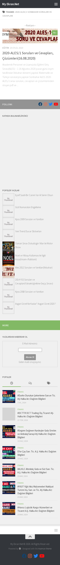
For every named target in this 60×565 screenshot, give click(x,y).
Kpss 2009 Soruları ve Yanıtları (29, 219)
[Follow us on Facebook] (40, 104)
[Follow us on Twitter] (50, 104)
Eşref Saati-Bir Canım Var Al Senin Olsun (34, 195)
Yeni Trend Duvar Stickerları (28, 231)
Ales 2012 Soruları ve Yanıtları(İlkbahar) (33, 267)
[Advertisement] (30, 150)
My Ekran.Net (10, 4)
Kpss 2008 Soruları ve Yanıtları (29, 291)
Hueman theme (45, 548)
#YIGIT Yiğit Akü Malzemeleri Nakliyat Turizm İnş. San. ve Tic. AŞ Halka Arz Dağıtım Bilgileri (35, 490)
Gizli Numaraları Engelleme (28, 207)
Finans (20, 392)
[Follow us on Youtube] (56, 104)
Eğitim (5, 47)
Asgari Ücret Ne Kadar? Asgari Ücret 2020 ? (35, 303)
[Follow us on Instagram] (45, 104)
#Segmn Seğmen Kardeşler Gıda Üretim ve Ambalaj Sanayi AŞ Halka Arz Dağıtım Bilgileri (36, 434)
